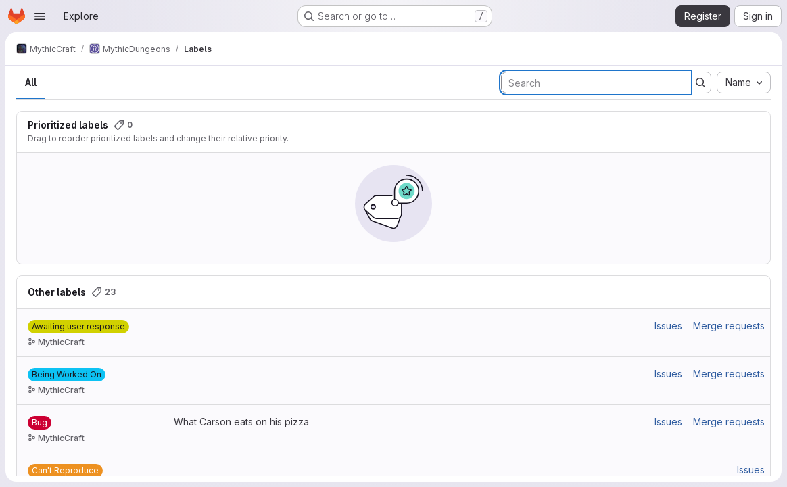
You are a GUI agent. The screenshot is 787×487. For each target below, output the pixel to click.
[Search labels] (595, 82)
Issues (668, 325)
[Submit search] (700, 82)
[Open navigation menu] (40, 16)
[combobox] (744, 82)
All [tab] (31, 82)
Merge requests (729, 325)
